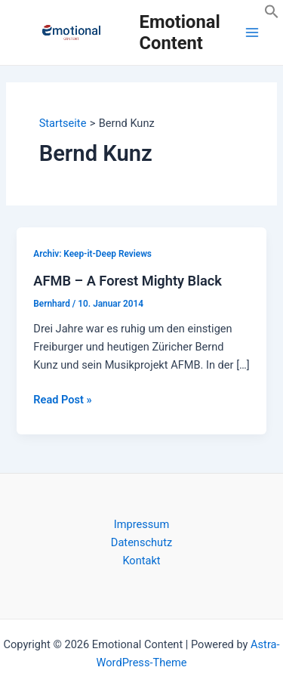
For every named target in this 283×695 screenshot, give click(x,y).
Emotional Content (180, 32)
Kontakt (141, 560)
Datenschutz (141, 542)
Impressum (141, 524)
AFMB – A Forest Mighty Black (127, 281)
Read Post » (62, 400)
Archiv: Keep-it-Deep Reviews (92, 254)
